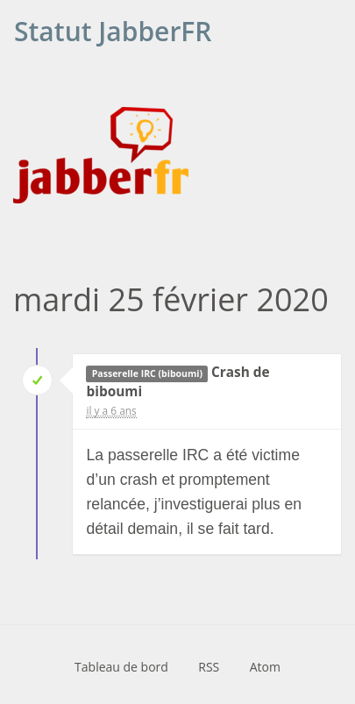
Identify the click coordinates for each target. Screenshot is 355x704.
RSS (208, 666)
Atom (265, 666)
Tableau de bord (121, 666)
